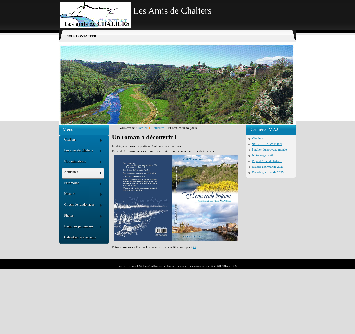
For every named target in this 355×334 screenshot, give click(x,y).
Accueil (143, 128)
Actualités (157, 128)
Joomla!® (136, 265)
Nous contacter (81, 36)
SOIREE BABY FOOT (267, 144)
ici (194, 247)
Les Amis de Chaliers (172, 11)
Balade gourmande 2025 (268, 166)
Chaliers (257, 138)
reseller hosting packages (172, 265)
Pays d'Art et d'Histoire (267, 161)
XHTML (222, 265)
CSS (234, 265)
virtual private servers (198, 265)
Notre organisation (264, 155)
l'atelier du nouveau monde (269, 149)
